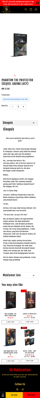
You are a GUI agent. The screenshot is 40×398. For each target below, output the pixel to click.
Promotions (6, 95)
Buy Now (14, 395)
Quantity (5, 106)
